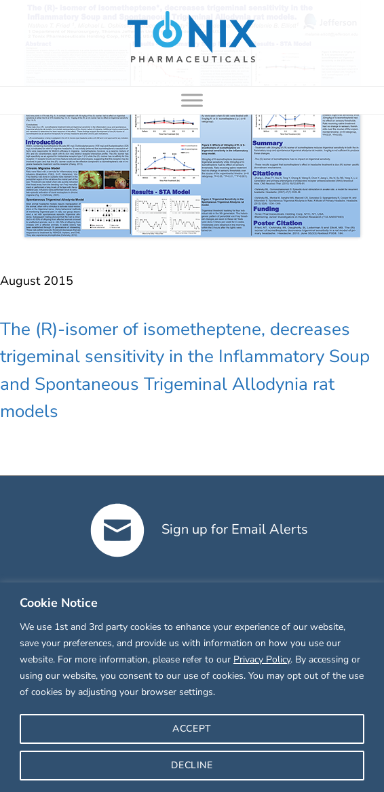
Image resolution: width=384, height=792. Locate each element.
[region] (192, 687)
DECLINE (191, 765)
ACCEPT (192, 728)
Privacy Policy (261, 659)
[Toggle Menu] (192, 100)
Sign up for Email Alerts (199, 529)
